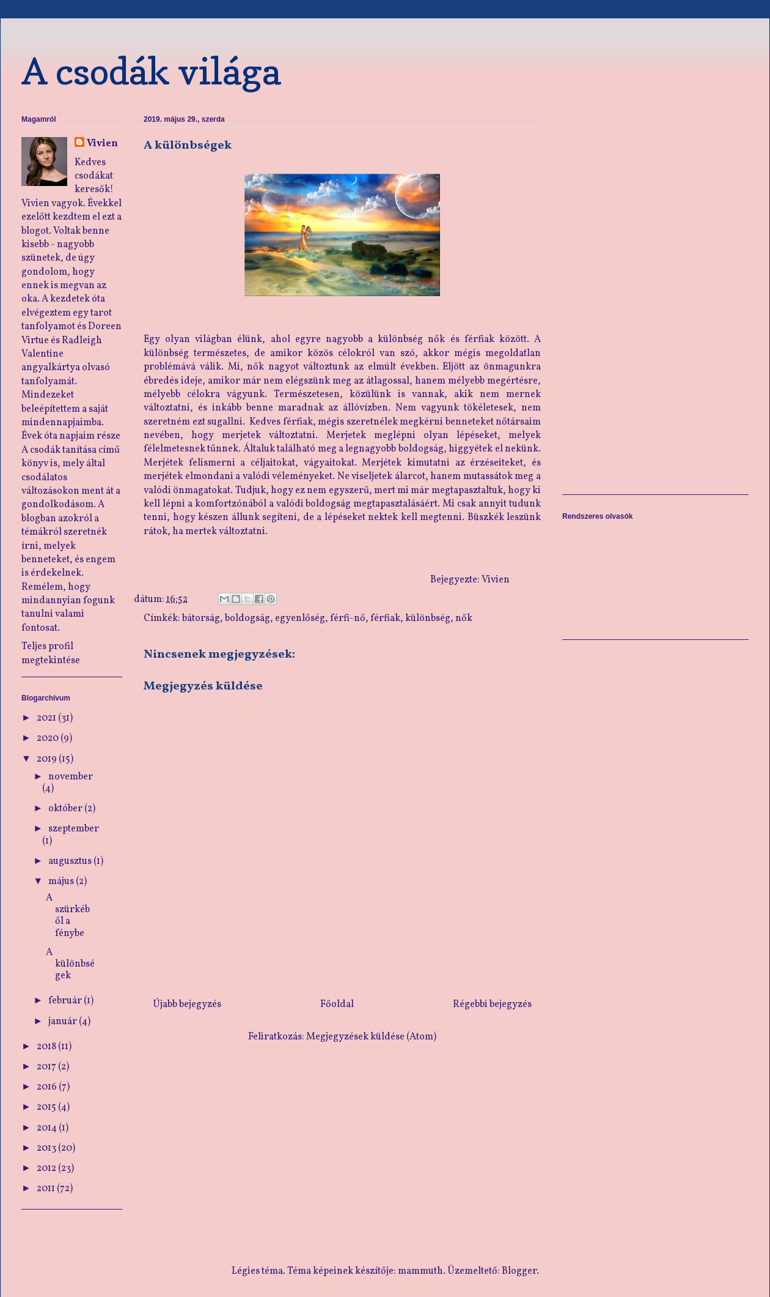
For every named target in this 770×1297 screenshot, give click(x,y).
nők (463, 618)
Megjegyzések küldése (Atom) (371, 1037)
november (70, 777)
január (63, 1021)
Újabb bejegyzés (187, 1004)
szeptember (73, 829)
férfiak (385, 618)
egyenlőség (300, 618)
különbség (427, 618)
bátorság (201, 618)
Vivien (102, 144)
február (66, 1001)
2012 (47, 1168)
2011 (47, 1188)
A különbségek (70, 964)
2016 (48, 1087)
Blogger (519, 1271)
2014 (48, 1128)
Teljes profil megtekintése (50, 653)
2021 (47, 718)
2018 (47, 1047)
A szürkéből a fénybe (68, 915)
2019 (48, 759)
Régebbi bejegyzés (492, 1004)
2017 (47, 1067)
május (62, 881)
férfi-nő (347, 618)
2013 (47, 1148)
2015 (47, 1107)
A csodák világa (151, 71)
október (66, 809)
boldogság (247, 618)
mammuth (420, 1271)
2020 (49, 738)
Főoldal (337, 1004)
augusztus (71, 861)
